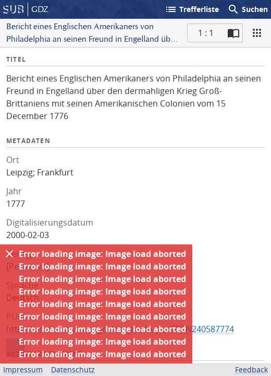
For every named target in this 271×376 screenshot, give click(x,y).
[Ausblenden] (9, 253)
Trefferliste (192, 9)
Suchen (247, 9)
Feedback (251, 369)
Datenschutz (73, 369)
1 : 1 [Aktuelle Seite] (206, 33)
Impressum (23, 369)
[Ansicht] (257, 33)
